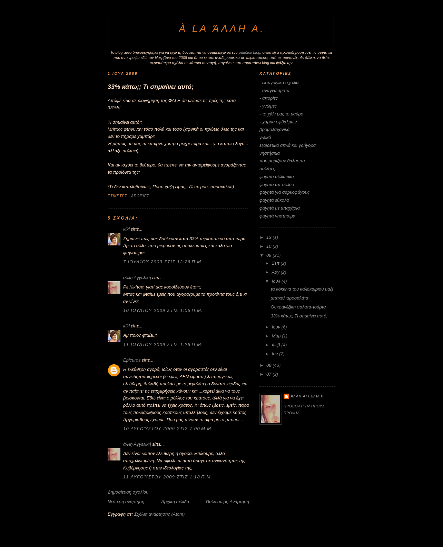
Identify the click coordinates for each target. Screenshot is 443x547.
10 (269, 246)
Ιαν (275, 353)
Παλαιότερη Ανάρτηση (227, 501)
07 (269, 374)
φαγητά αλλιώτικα (276, 176)
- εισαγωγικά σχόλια (279, 82)
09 (269, 255)
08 (269, 365)
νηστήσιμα (269, 153)
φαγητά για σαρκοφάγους (284, 192)
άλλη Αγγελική (137, 277)
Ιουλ (277, 281)
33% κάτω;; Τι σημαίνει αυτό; (151, 86)
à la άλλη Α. (222, 28)
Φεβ (277, 344)
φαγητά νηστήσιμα (277, 216)
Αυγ (276, 272)
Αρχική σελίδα (175, 501)
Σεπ (276, 263)
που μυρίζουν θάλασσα (282, 160)
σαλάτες (267, 168)
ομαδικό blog (249, 52)
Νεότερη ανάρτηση (126, 501)
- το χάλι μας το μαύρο (281, 114)
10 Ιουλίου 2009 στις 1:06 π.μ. (163, 310)
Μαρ (277, 335)
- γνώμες (268, 106)
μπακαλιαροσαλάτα (289, 298)
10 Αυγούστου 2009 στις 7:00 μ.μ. (168, 428)
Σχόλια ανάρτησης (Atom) (159, 514)
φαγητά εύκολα (274, 200)
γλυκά (265, 137)
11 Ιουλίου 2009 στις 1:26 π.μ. (163, 344)
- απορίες (138, 196)
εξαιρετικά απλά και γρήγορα (287, 145)
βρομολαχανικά (274, 129)
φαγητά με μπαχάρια (279, 208)
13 (269, 237)
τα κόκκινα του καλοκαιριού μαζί (301, 289)
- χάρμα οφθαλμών (278, 121)
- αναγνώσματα (274, 90)
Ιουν (277, 327)
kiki (126, 229)
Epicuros (132, 360)
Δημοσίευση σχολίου (128, 492)
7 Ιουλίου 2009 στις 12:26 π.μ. (163, 261)
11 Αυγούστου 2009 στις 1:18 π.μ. (168, 476)
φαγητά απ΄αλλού (276, 184)
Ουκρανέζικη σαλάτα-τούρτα (298, 307)
